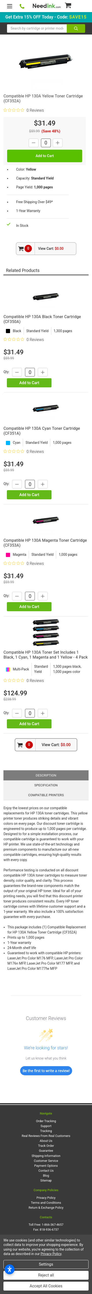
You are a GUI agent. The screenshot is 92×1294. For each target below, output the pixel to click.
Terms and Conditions (46, 1202)
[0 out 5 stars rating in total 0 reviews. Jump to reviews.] (23, 110)
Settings (46, 1264)
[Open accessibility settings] (9, 1269)
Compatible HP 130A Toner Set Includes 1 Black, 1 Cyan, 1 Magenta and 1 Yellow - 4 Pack (45, 655)
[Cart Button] (75, 5)
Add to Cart (29, 382)
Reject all (46, 1275)
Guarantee (46, 1150)
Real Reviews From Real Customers (46, 1136)
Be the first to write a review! (46, 1070)
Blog (46, 1175)
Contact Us (46, 1170)
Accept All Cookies (46, 1286)
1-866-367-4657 (52, 1224)
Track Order (46, 1146)
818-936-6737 (49, 1229)
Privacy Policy (46, 1198)
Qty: (6, 372)
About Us (46, 1141)
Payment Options (46, 1166)
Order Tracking (46, 1121)
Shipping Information (46, 1156)
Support (45, 1126)
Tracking (46, 1131)
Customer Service (46, 1161)
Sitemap (46, 1180)
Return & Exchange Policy (45, 1207)
